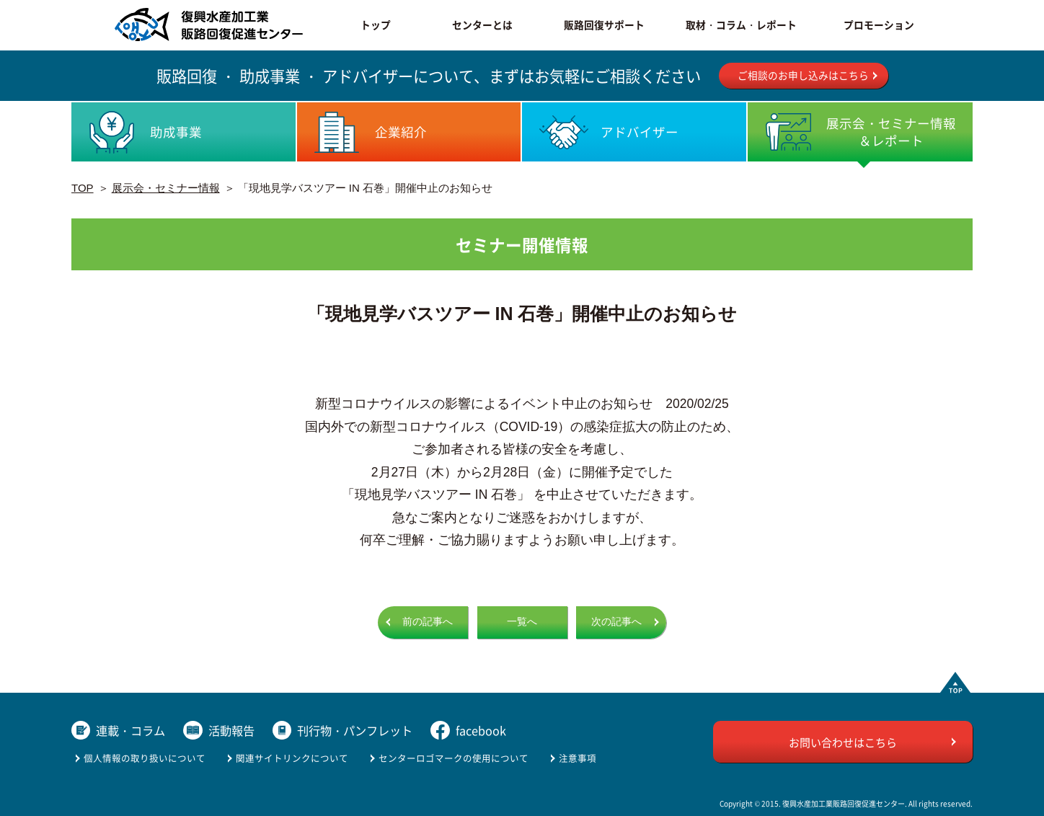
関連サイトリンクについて (292, 758)
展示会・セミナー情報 (166, 188)
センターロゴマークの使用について (453, 758)
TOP (82, 188)
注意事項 (577, 758)
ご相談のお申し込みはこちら (803, 75)
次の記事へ (616, 621)
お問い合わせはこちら (843, 742)
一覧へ (522, 621)
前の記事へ (427, 621)
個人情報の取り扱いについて (144, 758)
